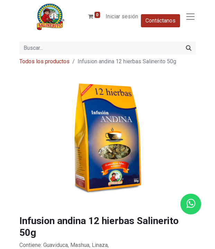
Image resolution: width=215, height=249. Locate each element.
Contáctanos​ (160, 20)
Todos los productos (44, 61)
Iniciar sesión (122, 16)
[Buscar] (188, 48)
